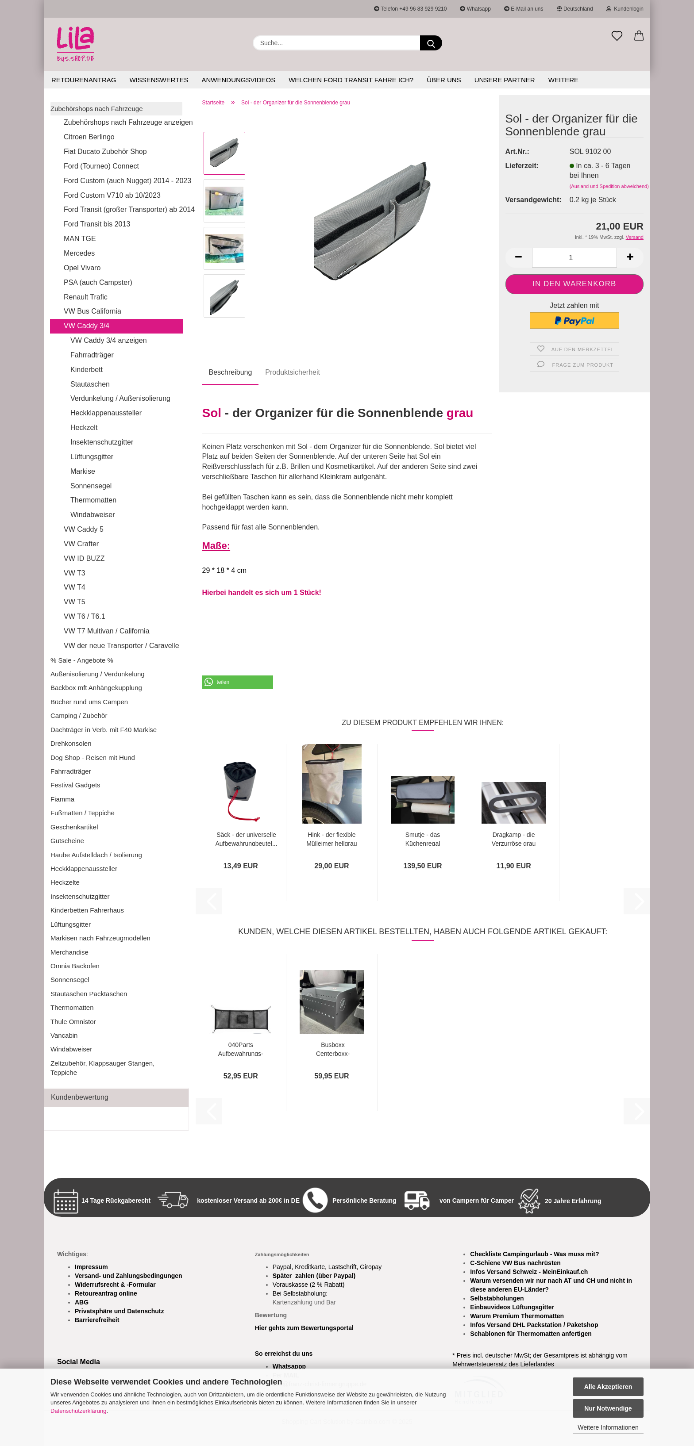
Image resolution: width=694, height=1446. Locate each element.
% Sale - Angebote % (81, 660)
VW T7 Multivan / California (107, 631)
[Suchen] (431, 42)
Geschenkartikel (74, 827)
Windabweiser (92, 514)
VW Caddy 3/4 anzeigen (108, 340)
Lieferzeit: (522, 165)
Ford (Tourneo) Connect (101, 166)
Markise (82, 471)
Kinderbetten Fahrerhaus (87, 910)
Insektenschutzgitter (101, 442)
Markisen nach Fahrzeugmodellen (100, 938)
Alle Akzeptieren (608, 1386)
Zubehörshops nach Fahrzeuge (96, 108)
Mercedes (79, 253)
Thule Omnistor (73, 1021)
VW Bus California (92, 311)
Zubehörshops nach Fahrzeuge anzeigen (123, 122)
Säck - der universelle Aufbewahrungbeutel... (247, 838)
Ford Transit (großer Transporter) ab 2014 (123, 209)
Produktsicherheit (292, 372)
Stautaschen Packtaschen (88, 993)
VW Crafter (81, 544)
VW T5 (74, 602)
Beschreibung (230, 372)
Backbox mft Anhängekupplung (96, 687)
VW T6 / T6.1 (84, 616)
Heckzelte (65, 882)
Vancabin (63, 1035)
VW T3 (74, 573)
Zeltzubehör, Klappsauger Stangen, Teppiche (102, 1067)
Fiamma (62, 799)
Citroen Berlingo (89, 137)
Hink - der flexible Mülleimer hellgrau (331, 838)
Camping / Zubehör (78, 715)
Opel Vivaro (82, 268)
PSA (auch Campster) (98, 282)
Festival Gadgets (75, 785)
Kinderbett (86, 369)
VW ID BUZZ (84, 558)
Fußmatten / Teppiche (82, 813)
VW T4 (74, 587)
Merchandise (69, 952)
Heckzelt (83, 427)
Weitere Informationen (608, 1427)
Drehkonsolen (71, 743)
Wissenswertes (158, 80)
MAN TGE (80, 238)
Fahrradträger (92, 355)
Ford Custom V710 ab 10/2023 (112, 195)
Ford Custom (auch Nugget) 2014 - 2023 (123, 180)
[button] (639, 36)
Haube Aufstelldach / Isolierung (96, 855)
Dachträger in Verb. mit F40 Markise (103, 729)
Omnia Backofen (75, 966)
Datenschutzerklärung (78, 1411)
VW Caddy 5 (84, 529)
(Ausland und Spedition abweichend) (609, 186)
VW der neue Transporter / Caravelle (121, 645)
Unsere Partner (504, 80)
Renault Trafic (86, 297)
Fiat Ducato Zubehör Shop (105, 151)
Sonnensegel (91, 486)
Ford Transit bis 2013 (97, 224)
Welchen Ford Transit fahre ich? (351, 80)
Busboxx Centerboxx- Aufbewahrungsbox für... (332, 1048)
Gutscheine (67, 840)
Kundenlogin (625, 9)
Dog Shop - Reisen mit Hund (92, 757)
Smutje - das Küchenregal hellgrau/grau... (422, 838)
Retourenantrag (83, 80)
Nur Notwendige (608, 1408)
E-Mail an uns (524, 9)
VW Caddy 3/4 (86, 326)
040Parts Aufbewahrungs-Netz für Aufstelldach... (240, 1048)
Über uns (444, 80)
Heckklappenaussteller (106, 413)
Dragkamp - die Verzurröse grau (514, 838)
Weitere (563, 80)
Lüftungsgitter (91, 456)
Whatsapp (475, 9)
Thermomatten (93, 500)
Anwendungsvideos (238, 80)
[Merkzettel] (617, 36)
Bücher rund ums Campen (89, 702)
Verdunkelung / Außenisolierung (120, 398)
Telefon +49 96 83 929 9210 (410, 9)
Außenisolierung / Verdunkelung (97, 674)
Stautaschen (90, 384)
